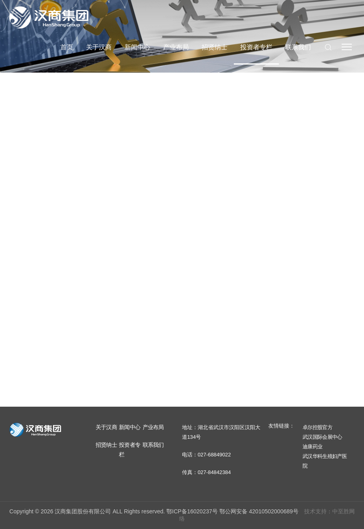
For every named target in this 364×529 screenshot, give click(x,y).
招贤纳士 (214, 47)
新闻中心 (137, 47)
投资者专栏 (256, 47)
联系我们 (298, 47)
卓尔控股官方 (317, 427)
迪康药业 (312, 447)
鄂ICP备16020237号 (192, 511)
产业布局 (176, 47)
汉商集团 (48, 17)
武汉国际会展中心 (322, 437)
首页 (66, 47)
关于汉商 (99, 47)
